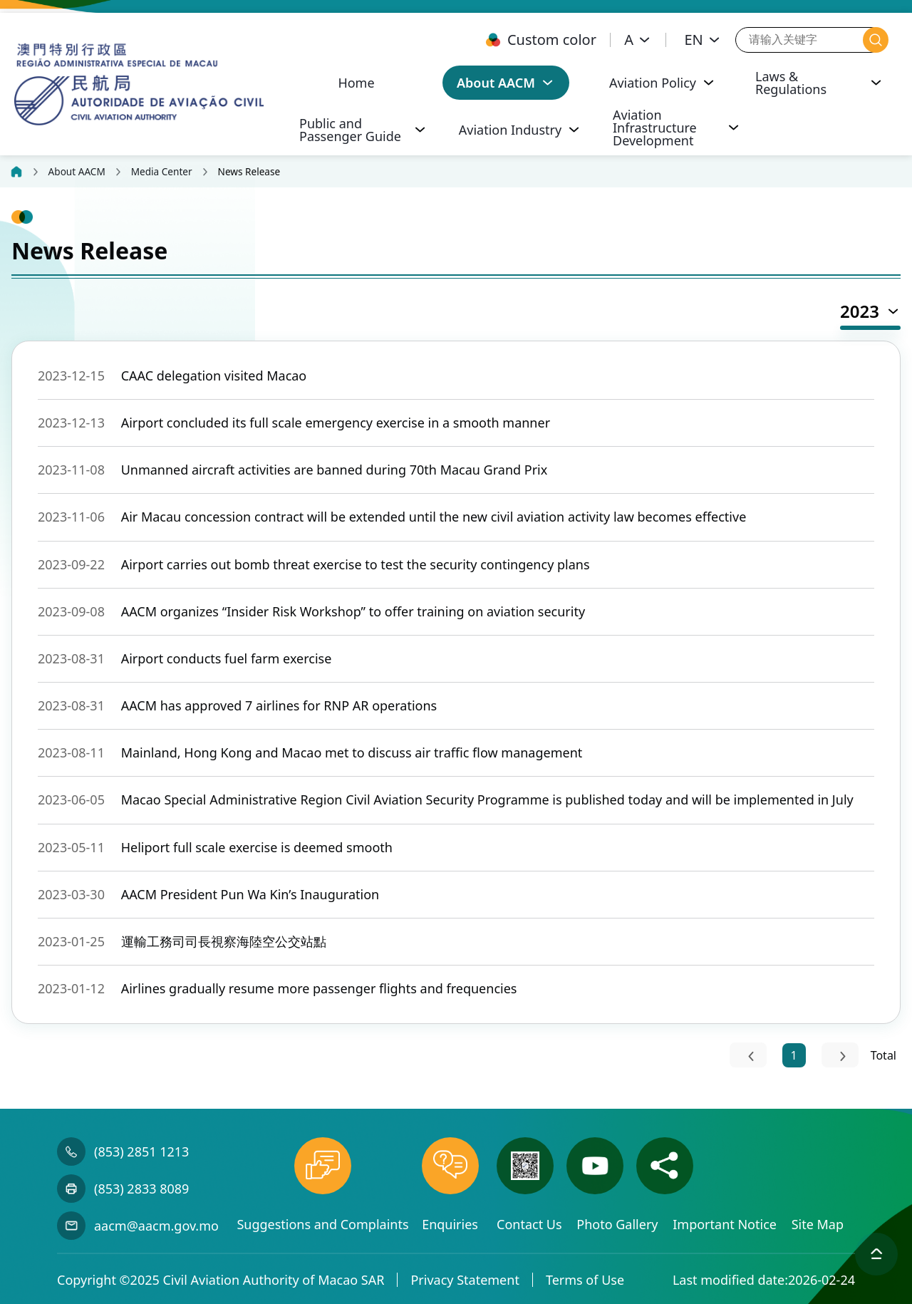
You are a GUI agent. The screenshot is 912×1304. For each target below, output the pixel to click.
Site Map (818, 1224)
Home (356, 82)
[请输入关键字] (799, 39)
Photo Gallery (618, 1224)
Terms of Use (585, 1279)
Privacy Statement (464, 1279)
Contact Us (531, 1224)
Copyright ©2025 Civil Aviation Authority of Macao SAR (220, 1279)
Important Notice (726, 1224)
